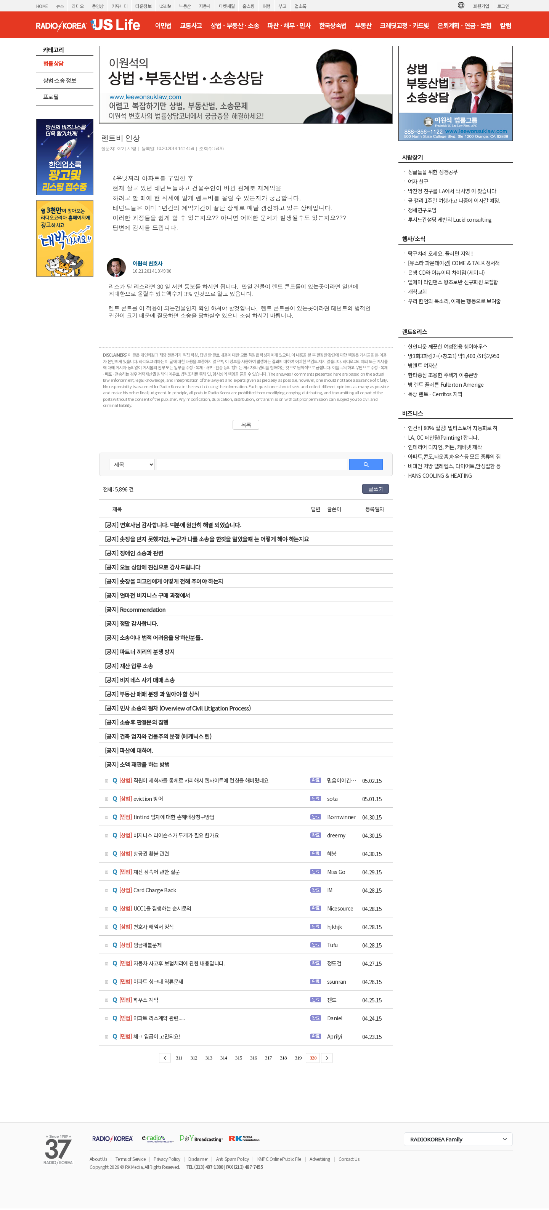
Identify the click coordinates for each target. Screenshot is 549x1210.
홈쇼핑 (248, 6)
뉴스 (60, 6)
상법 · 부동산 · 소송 (234, 25)
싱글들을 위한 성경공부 (433, 172)
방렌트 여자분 (423, 365)
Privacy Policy (167, 1159)
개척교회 (417, 291)
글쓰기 (376, 489)
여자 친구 (418, 181)
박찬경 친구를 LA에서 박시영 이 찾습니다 (452, 191)
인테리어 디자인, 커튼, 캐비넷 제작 (445, 447)
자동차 (205, 6)
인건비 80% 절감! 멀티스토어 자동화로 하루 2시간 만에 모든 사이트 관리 (453, 431)
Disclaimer (197, 1159)
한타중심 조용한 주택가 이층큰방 (443, 375)
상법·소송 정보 (59, 80)
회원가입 (481, 6)
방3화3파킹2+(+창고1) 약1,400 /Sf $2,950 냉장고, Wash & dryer (453, 359)
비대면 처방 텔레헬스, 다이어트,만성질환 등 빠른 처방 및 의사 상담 (454, 469)
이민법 (163, 25)
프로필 (50, 97)
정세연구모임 (422, 210)
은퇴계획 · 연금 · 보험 (464, 25)
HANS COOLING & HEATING (440, 475)
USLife (165, 6)
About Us (98, 1159)
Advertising (320, 1159)
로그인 (503, 6)
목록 (246, 425)
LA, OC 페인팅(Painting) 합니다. (443, 437)
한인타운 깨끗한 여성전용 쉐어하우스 (448, 346)
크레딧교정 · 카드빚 (404, 25)
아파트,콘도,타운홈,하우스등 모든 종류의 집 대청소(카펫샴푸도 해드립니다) (454, 460)
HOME (42, 6)
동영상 (98, 6)
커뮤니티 (120, 6)
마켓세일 (227, 6)
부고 (282, 6)
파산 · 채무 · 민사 (288, 25)
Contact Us (349, 1159)
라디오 (77, 6)
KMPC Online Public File (279, 1159)
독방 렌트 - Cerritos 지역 (435, 394)
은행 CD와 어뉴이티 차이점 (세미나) (446, 272)
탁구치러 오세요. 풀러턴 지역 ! (440, 253)
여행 (267, 6)
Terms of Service (130, 1159)
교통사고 (191, 25)
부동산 (185, 6)
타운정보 (143, 6)
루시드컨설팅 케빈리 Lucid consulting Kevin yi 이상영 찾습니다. (450, 223)
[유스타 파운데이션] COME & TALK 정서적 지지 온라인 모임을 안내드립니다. (454, 266)
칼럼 (505, 25)
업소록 (300, 6)
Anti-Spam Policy (232, 1159)
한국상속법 (333, 25)
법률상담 (53, 63)
